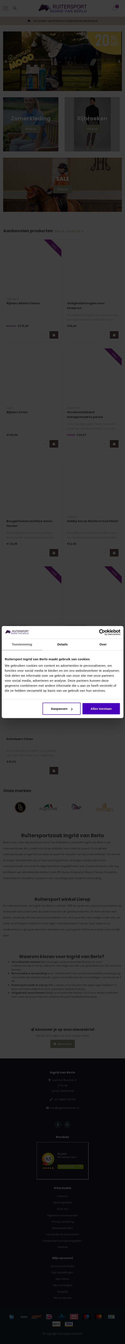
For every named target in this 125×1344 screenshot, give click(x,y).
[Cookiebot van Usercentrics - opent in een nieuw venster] (102, 632)
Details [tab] (62, 644)
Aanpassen (62, 708)
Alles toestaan (101, 708)
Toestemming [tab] (22, 644)
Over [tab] (103, 644)
